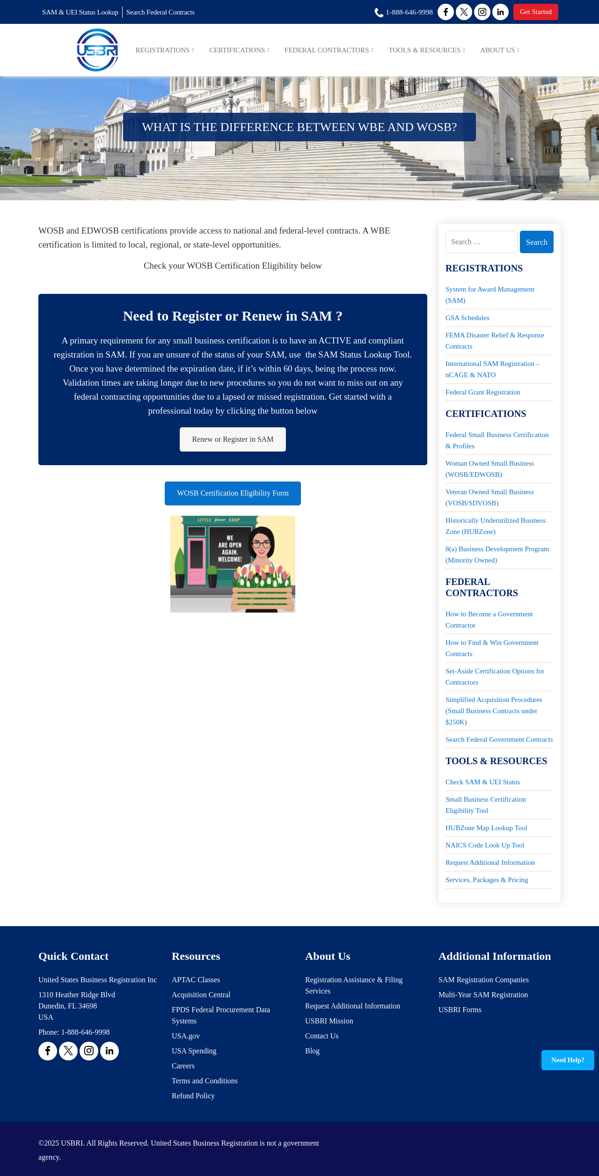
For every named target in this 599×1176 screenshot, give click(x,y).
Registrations (182, 50)
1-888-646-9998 (85, 1032)
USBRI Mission (329, 1021)
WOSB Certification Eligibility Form (233, 496)
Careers (183, 1066)
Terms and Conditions (205, 1081)
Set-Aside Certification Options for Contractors (495, 676)
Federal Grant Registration (483, 392)
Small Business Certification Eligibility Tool (486, 805)
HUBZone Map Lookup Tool (486, 828)
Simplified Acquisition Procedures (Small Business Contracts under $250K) (494, 711)
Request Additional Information (490, 862)
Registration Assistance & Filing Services (353, 985)
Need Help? (568, 1060)
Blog (312, 1051)
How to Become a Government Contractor (489, 619)
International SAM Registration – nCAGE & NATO (493, 369)
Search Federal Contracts (171, 12)
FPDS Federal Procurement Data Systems (221, 1015)
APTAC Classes (196, 980)
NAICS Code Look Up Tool (485, 845)
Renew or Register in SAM (232, 440)
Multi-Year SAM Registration (483, 995)
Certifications (253, 50)
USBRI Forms (460, 1010)
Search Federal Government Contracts (499, 739)
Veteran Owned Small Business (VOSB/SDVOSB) (490, 497)
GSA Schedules (467, 317)
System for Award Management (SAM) (490, 294)
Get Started (534, 12)
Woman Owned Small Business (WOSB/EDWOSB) (490, 469)
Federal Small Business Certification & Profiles (497, 440)
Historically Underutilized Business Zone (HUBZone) (496, 526)
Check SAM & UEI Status (483, 782)
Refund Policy (193, 1096)
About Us (501, 50)
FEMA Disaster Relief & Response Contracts (495, 340)
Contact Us (322, 1036)
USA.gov (186, 1036)
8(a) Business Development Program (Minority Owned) (497, 554)
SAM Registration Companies (483, 980)
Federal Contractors (338, 50)
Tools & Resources (432, 50)
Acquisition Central (201, 995)
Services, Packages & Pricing (487, 880)
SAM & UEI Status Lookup (84, 12)
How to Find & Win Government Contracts (492, 648)
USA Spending (194, 1051)
